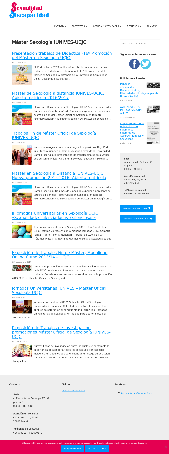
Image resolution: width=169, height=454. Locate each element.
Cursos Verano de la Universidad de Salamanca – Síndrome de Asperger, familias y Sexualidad (132, 131)
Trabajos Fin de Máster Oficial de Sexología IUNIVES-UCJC (54, 135)
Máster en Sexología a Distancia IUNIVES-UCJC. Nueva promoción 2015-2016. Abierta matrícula (59, 175)
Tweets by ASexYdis (73, 390)
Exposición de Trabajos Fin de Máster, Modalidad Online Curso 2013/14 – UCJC (59, 254)
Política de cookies (97, 448)
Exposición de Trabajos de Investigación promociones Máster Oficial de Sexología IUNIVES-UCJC (61, 332)
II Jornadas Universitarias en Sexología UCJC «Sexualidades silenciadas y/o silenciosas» (55, 215)
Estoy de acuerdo (72, 448)
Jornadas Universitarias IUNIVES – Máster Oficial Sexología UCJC (59, 290)
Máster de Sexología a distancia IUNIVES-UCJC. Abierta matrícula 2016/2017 (58, 95)
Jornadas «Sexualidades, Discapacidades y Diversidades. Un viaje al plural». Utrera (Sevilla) (139, 90)
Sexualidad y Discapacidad (29, 10)
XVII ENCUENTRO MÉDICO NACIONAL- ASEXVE (132, 110)
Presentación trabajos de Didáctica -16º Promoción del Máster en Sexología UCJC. (62, 55)
